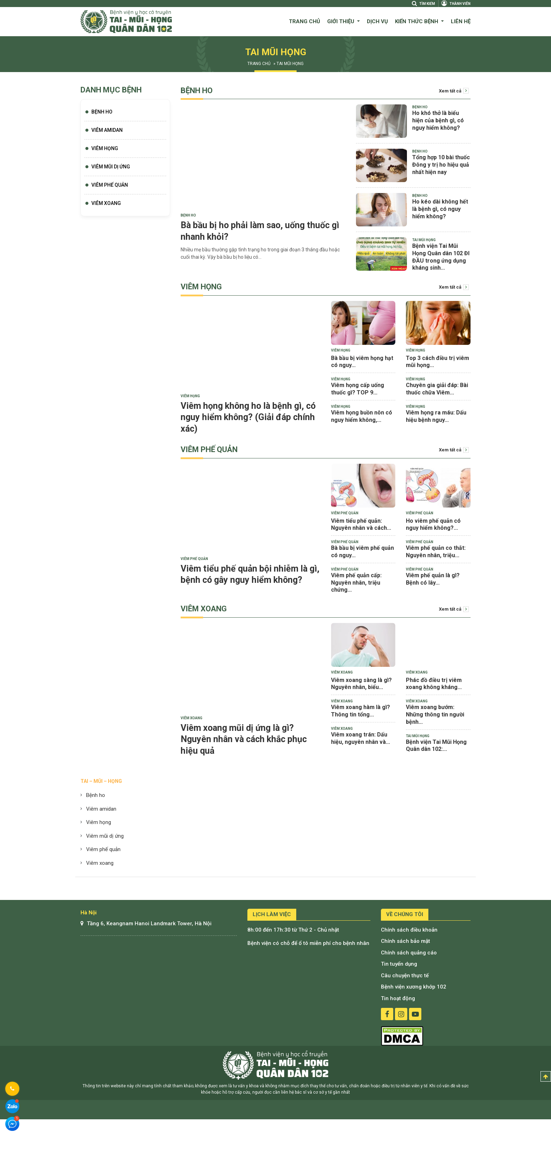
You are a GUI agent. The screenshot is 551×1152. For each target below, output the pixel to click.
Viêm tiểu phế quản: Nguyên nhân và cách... (361, 524)
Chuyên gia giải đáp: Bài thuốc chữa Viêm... (437, 389)
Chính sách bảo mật (405, 941)
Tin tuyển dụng (399, 964)
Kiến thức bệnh (417, 21)
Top (545, 1076)
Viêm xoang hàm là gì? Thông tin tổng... (360, 711)
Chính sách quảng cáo (409, 953)
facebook (387, 1014)
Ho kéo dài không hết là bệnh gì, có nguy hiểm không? (440, 209)
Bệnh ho (95, 795)
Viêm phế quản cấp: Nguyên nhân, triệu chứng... (356, 582)
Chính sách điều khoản (409, 930)
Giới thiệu (341, 21)
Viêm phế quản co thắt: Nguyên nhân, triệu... (436, 552)
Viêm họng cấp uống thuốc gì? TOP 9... (357, 389)
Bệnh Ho (101, 112)
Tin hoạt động (398, 998)
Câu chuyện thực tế (405, 975)
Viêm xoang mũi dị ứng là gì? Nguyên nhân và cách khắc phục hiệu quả (244, 739)
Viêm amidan (101, 809)
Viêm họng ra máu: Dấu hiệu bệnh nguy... (436, 416)
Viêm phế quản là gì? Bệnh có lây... (433, 579)
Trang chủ (304, 21)
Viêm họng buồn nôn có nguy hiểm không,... (361, 416)
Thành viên (456, 3)
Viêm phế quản (109, 185)
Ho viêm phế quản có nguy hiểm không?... (433, 524)
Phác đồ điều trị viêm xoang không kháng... (434, 684)
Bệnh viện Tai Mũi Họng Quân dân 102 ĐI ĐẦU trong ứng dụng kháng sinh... (440, 257)
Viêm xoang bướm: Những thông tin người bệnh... (435, 714)
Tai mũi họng (424, 240)
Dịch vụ (377, 21)
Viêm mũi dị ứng (110, 166)
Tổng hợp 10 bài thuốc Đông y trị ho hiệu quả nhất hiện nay (441, 164)
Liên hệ (461, 21)
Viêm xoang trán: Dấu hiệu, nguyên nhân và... (360, 738)
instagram (401, 1014)
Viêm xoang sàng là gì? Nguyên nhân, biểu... (361, 684)
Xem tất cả (454, 91)
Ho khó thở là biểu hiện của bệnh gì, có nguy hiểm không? (438, 120)
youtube (415, 1014)
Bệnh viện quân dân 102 (126, 21)
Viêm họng (104, 148)
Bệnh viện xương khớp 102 (413, 987)
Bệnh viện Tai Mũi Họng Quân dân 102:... (436, 746)
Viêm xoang (106, 203)
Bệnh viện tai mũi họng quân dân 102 (275, 1065)
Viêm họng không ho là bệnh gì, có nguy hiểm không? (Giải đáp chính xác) (248, 417)
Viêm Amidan (107, 130)
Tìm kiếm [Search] (423, 3)
